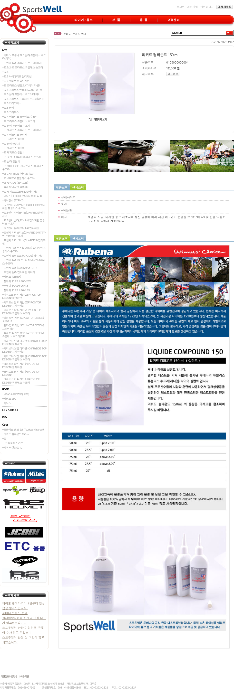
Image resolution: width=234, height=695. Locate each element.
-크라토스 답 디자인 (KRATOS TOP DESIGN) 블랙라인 (21, 365)
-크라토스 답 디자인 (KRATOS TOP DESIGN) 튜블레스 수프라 (21, 380)
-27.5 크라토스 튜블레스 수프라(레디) (22, 99)
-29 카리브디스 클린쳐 (14, 134)
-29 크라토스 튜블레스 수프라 (18, 121)
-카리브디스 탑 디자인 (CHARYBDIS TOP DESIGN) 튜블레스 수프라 (24, 357)
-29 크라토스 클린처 (13, 139)
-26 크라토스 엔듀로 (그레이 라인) (20, 85)
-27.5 (5, 72)
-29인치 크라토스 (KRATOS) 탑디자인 (22, 255)
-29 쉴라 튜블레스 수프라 (16, 125)
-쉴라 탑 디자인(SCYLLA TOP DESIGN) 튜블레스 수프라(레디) (23, 334)
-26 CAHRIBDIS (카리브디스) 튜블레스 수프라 (23, 167)
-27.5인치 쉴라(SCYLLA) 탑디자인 (20, 228)
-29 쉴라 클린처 (11, 143)
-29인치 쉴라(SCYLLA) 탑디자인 (19, 268)
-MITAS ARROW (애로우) (15, 394)
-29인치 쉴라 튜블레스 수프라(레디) (21, 63)
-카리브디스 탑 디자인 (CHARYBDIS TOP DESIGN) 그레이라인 (24, 350)
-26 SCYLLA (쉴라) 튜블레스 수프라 (21, 157)
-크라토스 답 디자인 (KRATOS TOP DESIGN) (21, 373)
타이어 (220, 42)
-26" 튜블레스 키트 (12, 443)
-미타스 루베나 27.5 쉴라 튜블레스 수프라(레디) (24, 56)
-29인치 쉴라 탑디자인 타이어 (18, 272)
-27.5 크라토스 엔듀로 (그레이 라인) (22, 90)
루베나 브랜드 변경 (75, 34)
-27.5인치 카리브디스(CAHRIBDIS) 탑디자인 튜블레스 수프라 (23, 206)
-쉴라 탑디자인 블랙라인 (15, 187)
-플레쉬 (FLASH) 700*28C (16, 281)
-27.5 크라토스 (10, 112)
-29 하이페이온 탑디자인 (15, 81)
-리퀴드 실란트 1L (12, 447)
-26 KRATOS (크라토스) (15, 182)
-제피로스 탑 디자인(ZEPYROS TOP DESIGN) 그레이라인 (21, 304)
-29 (4, 438)
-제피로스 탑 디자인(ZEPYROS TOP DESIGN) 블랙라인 (21, 296)
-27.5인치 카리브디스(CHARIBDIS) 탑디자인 (23, 214)
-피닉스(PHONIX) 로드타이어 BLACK (22, 196)
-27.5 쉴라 (8, 107)
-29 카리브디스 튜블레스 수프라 (19, 116)
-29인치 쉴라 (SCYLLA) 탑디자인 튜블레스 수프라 (24, 261)
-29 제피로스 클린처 (13, 148)
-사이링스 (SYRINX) (12, 200)
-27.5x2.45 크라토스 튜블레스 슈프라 (22, 67)
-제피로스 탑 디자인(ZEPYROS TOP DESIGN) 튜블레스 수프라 (21, 311)
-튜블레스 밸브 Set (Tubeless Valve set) (23, 429)
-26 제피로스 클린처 (13, 152)
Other (229, 42)
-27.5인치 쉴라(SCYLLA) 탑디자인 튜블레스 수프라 (23, 221)
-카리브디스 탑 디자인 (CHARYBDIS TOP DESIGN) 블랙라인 (24, 342)
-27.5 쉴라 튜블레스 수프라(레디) (20, 94)
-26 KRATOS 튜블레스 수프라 (18, 178)
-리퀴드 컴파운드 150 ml (15, 434)
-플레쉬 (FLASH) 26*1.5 (15, 285)
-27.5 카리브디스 (11, 103)
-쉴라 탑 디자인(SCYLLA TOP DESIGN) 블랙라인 (23, 319)
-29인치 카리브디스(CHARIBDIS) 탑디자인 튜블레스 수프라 (24, 234)
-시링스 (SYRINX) (11, 276)
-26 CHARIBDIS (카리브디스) (17, 173)
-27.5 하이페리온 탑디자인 (16, 76)
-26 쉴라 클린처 (11, 161)
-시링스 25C (9, 398)
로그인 (181, 7)
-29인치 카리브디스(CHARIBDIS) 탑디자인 (24, 241)
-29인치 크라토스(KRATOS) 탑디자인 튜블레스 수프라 (24, 249)
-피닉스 (6, 403)
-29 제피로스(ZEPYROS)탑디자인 (20, 191)
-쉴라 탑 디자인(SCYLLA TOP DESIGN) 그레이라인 (23, 326)
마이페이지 (207, 7)
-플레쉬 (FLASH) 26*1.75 (16, 290)
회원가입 (192, 7)
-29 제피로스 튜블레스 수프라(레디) (21, 130)
